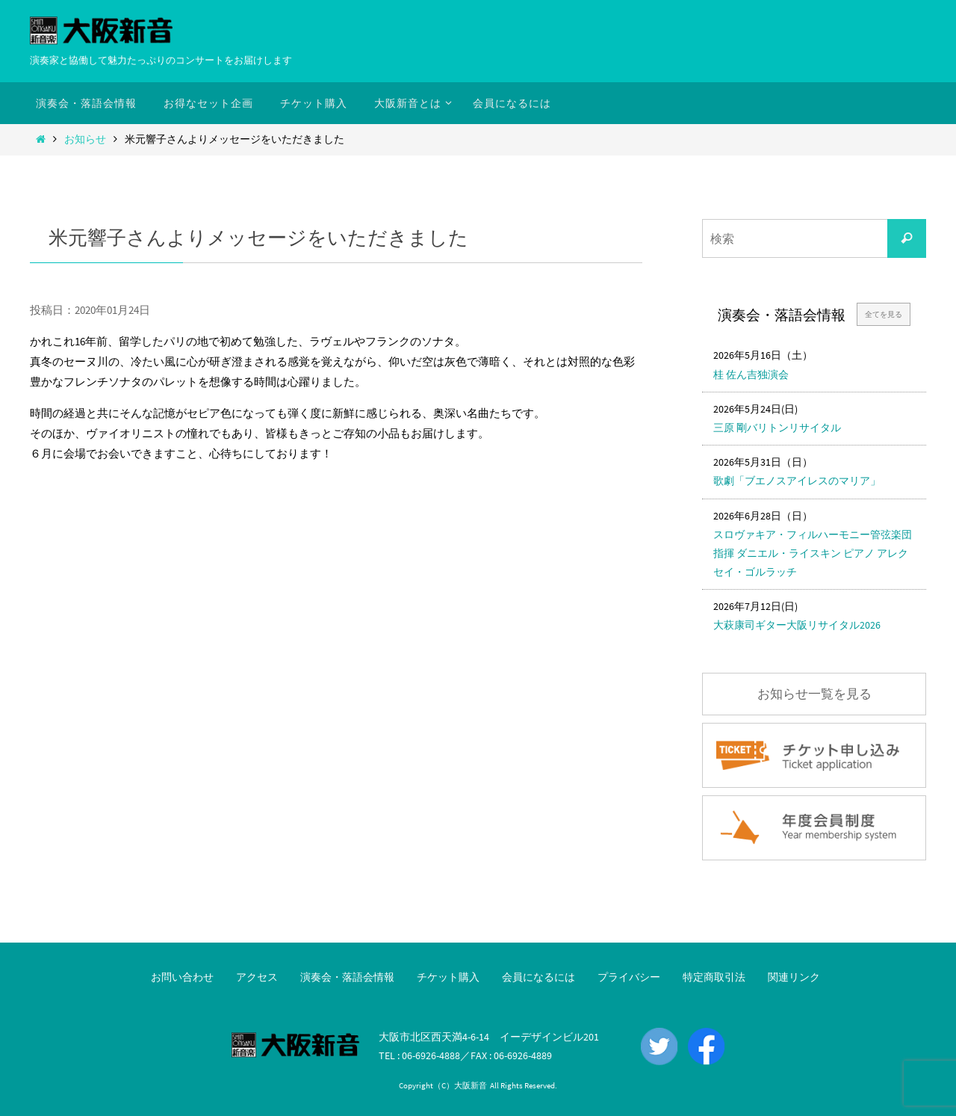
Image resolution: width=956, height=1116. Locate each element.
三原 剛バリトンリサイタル (777, 427)
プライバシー (629, 977)
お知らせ (85, 139)
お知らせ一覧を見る (814, 694)
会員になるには (538, 977)
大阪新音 (470, 1085)
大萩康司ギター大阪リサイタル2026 (797, 625)
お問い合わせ (182, 977)
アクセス (257, 977)
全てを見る (883, 314)
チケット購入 (448, 977)
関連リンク (794, 977)
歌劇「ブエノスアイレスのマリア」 (797, 480)
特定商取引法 (714, 977)
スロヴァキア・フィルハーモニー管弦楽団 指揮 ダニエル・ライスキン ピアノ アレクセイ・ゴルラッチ (812, 553)
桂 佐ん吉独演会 (751, 374)
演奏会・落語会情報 (347, 977)
